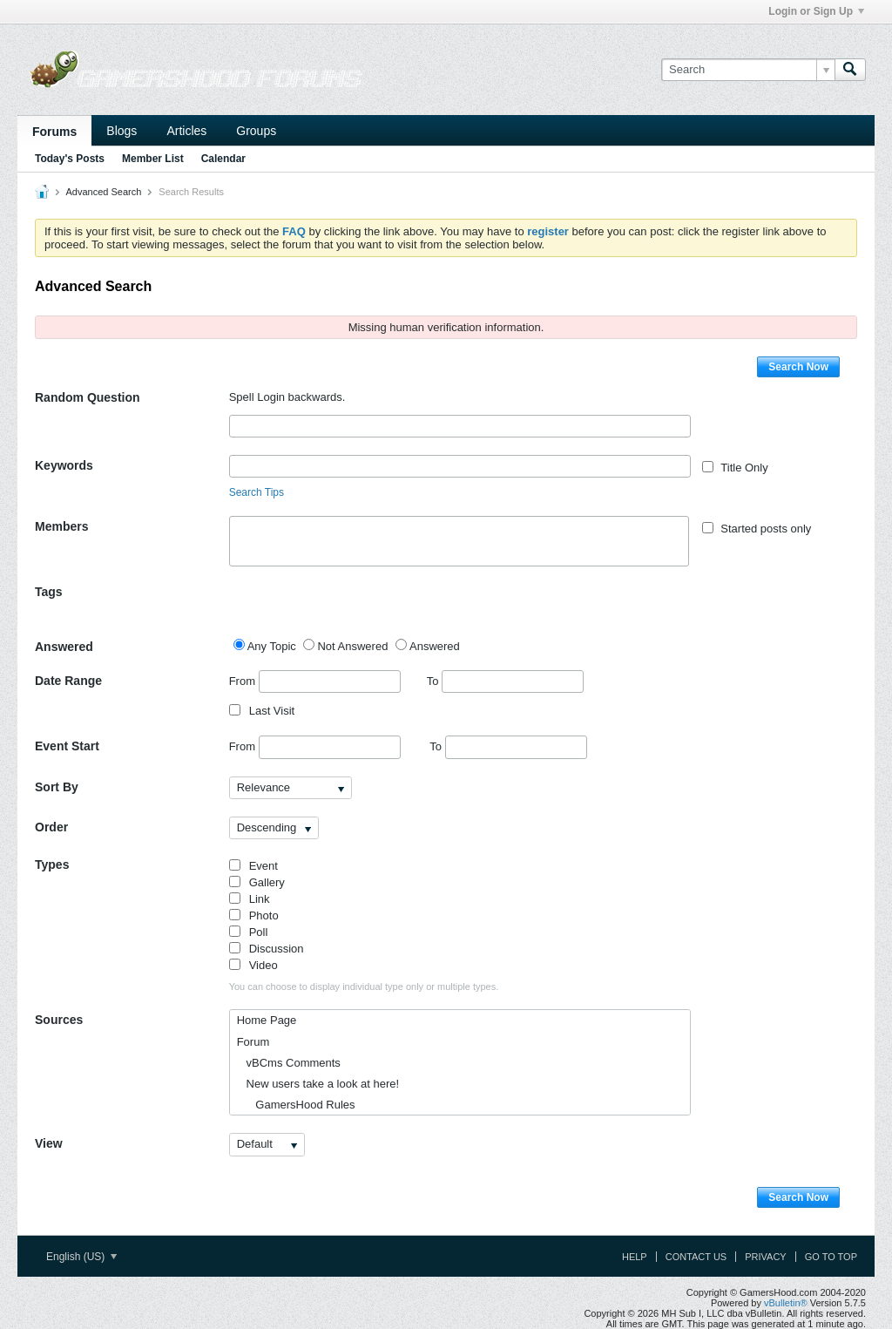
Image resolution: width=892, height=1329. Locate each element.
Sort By (56, 787)
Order (51, 827)
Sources (59, 1020)
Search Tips (256, 492)
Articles (186, 131)
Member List (153, 159)
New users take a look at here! (318, 1083)
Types (52, 864)
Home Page (267, 1020)
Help (634, 1256)
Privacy (765, 1256)
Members (61, 526)
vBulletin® (786, 1303)
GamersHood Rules (296, 1104)
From (315, 681)
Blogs (121, 131)
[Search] (748, 69)
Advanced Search (103, 191)
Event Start (67, 746)
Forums (54, 132)
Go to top (831, 1256)
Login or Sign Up (816, 11)
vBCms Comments (289, 1062)
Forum (253, 1041)
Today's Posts (70, 159)
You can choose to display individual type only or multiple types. (364, 986)
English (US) (81, 1257)
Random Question (87, 397)
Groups (256, 131)
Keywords (64, 465)
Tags (49, 592)
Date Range (68, 681)
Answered (64, 647)
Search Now (798, 367)
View (49, 1143)
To (505, 681)
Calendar (223, 159)
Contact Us (696, 1256)
